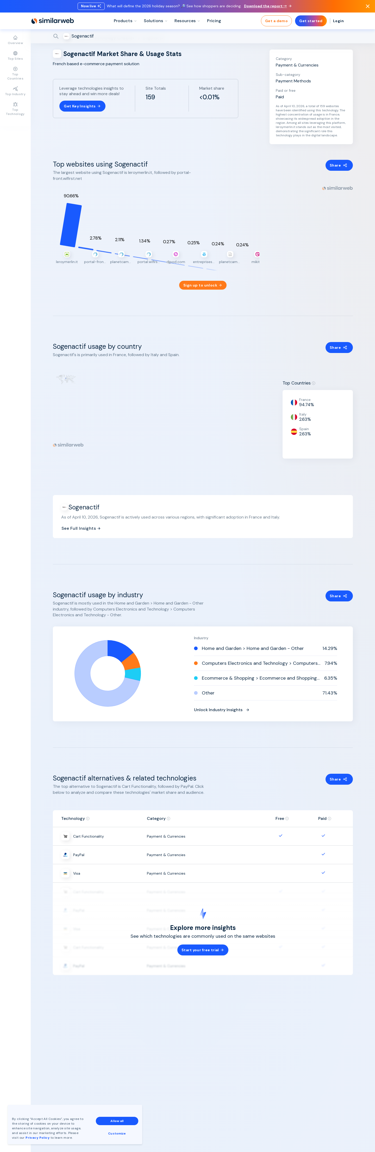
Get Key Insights (82, 106)
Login (338, 21)
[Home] (52, 21)
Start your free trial (203, 944)
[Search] (203, 36)
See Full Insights (81, 522)
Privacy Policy (37, 1138)
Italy (303, 408)
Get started (311, 21)
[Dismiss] (368, 6)
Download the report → (267, 6)
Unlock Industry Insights (222, 703)
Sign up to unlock (202, 279)
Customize (117, 1133)
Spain (304, 422)
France (305, 393)
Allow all (116, 1121)
